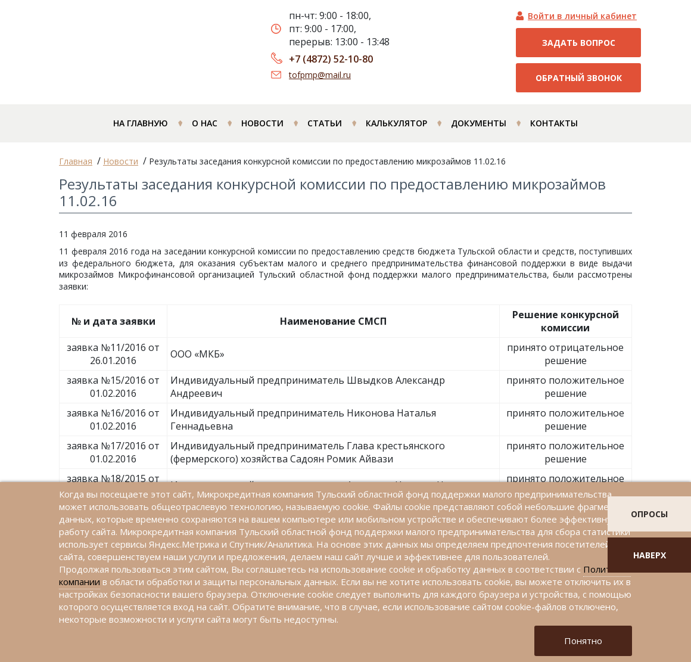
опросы (649, 514)
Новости (262, 123)
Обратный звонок (579, 77)
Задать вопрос (578, 42)
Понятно (583, 641)
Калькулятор (396, 123)
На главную (140, 123)
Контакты (554, 123)
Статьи (324, 123)
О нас (204, 123)
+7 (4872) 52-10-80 (331, 59)
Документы (478, 123)
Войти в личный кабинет (582, 15)
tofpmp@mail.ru (320, 74)
